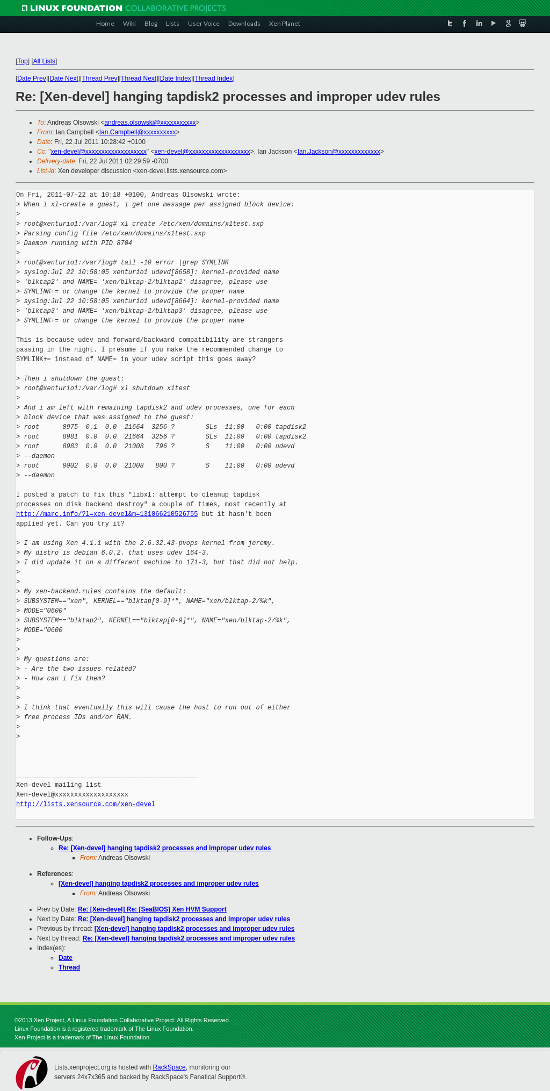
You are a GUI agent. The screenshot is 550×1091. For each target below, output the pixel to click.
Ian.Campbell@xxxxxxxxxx (137, 132)
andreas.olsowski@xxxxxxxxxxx (150, 122)
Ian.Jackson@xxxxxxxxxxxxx (339, 151)
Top (22, 61)
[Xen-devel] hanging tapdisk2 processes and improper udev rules (159, 883)
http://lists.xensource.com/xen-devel (85, 804)
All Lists (44, 61)
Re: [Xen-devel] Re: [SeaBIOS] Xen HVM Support (152, 909)
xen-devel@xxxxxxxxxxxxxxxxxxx (99, 151)
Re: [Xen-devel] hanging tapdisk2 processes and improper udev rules (165, 848)
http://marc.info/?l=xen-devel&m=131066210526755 (107, 514)
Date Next (63, 78)
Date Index (175, 78)
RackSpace (169, 1067)
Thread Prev (99, 78)
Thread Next (138, 78)
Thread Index (214, 78)
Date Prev (31, 78)
